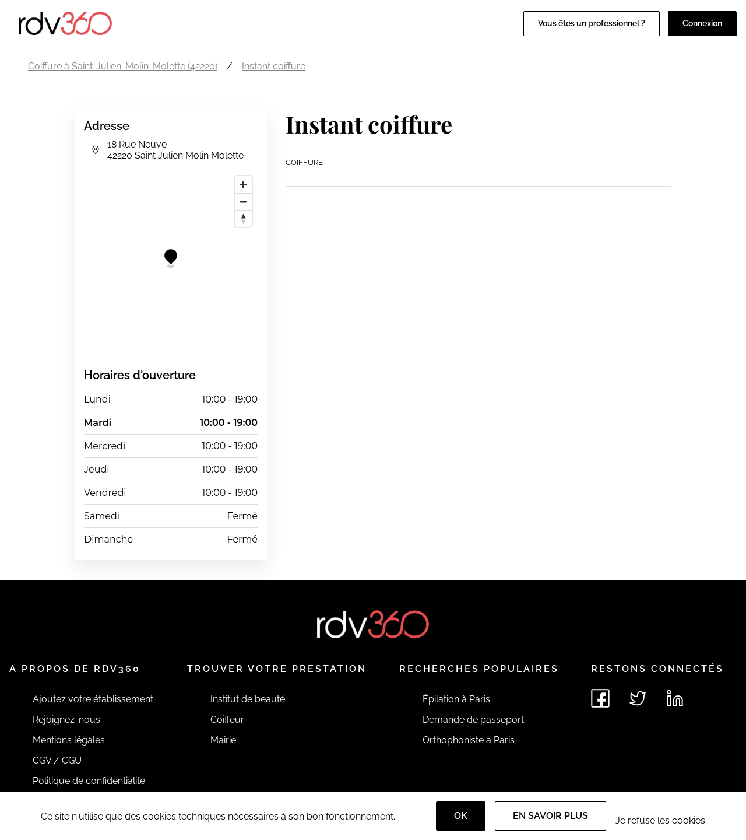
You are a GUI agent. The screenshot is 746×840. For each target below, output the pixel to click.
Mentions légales (69, 740)
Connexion (702, 23)
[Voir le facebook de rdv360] (600, 698)
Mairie (223, 740)
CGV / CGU (57, 760)
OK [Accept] (460, 815)
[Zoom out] (243, 201)
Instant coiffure (273, 66)
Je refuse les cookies (660, 820)
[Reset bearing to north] (243, 218)
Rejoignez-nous (66, 719)
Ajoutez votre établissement (93, 699)
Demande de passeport (473, 719)
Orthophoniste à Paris (469, 740)
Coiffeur (227, 719)
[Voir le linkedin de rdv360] (675, 698)
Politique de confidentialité (89, 780)
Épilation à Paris (456, 699)
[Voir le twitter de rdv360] (637, 698)
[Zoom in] (243, 184)
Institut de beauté (247, 699)
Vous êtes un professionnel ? (591, 23)
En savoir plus (550, 815)
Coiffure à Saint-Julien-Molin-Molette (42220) (122, 66)
